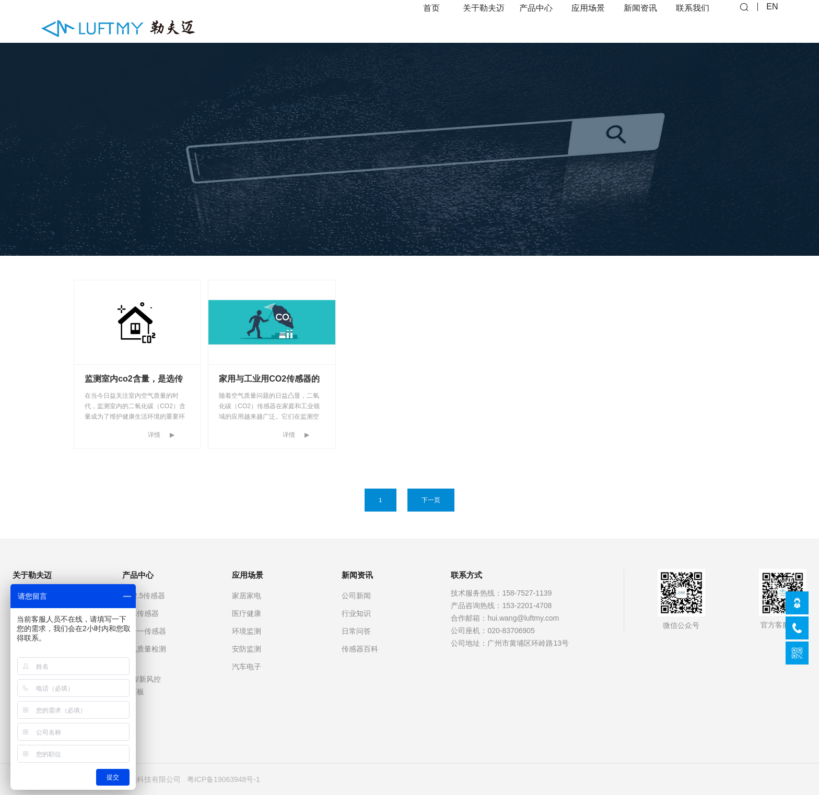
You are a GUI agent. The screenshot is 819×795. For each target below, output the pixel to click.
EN (772, 21)
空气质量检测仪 (144, 655)
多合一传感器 (144, 631)
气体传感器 (140, 613)
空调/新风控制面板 (141, 685)
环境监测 (246, 631)
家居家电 (246, 595)
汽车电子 (246, 666)
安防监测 (246, 649)
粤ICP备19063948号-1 (223, 779)
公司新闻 (356, 595)
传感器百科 (360, 649)
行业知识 (356, 613)
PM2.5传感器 (143, 595)
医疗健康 (246, 613)
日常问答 (356, 631)
